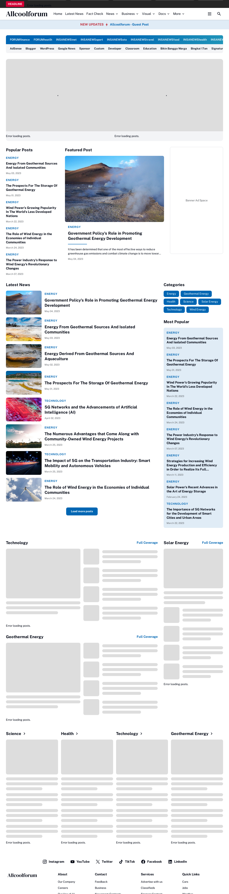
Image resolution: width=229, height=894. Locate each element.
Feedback (101, 881)
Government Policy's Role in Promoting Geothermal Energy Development (105, 236)
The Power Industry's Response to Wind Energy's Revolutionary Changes (31, 264)
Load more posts (82, 511)
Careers (63, 887)
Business (130, 14)
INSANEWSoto (117, 39)
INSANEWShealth (195, 39)
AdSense (16, 48)
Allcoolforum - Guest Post (129, 24)
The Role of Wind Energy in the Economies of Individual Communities (29, 238)
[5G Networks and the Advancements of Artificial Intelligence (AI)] (24, 409)
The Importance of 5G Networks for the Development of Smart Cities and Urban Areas (191, 513)
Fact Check (94, 14)
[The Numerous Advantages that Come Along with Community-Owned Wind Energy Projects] (24, 436)
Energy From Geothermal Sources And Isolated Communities (31, 165)
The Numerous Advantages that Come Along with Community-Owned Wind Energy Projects (92, 436)
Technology (55, 400)
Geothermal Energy (192, 733)
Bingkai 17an (199, 48)
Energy (12, 157)
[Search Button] (219, 14)
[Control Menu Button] (210, 14)
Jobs (185, 887)
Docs (164, 14)
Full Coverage (147, 543)
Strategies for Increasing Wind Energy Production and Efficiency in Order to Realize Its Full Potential (192, 465)
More (179, 14)
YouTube (80, 861)
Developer (114, 48)
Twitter (104, 861)
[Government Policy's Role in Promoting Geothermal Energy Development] (114, 189)
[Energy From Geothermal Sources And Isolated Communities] (24, 329)
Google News (66, 48)
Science (16, 733)
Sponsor (84, 48)
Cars (185, 881)
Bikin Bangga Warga (173, 48)
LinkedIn (177, 861)
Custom (99, 48)
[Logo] (22, 875)
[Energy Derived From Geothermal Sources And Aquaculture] (24, 356)
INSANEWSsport (92, 39)
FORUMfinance (20, 39)
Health (70, 733)
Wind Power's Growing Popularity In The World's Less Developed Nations (31, 212)
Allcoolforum (27, 14)
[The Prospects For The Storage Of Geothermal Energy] (24, 383)
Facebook (151, 861)
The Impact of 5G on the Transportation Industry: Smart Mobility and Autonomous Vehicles (97, 463)
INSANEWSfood (168, 39)
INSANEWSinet (66, 39)
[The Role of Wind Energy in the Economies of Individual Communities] (24, 490)
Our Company (66, 881)
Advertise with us (151, 881)
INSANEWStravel (142, 39)
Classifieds (148, 887)
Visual (149, 14)
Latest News (74, 14)
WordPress (47, 48)
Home (57, 14)
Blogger (31, 48)
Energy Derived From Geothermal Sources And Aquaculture (89, 356)
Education (149, 48)
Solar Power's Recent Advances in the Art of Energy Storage (192, 489)
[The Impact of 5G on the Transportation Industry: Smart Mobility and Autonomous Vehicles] (24, 463)
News (112, 14)
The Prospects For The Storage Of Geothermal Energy (31, 188)
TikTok (127, 861)
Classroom (132, 48)
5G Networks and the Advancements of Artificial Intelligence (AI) (91, 410)
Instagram (53, 861)
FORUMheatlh (43, 39)
